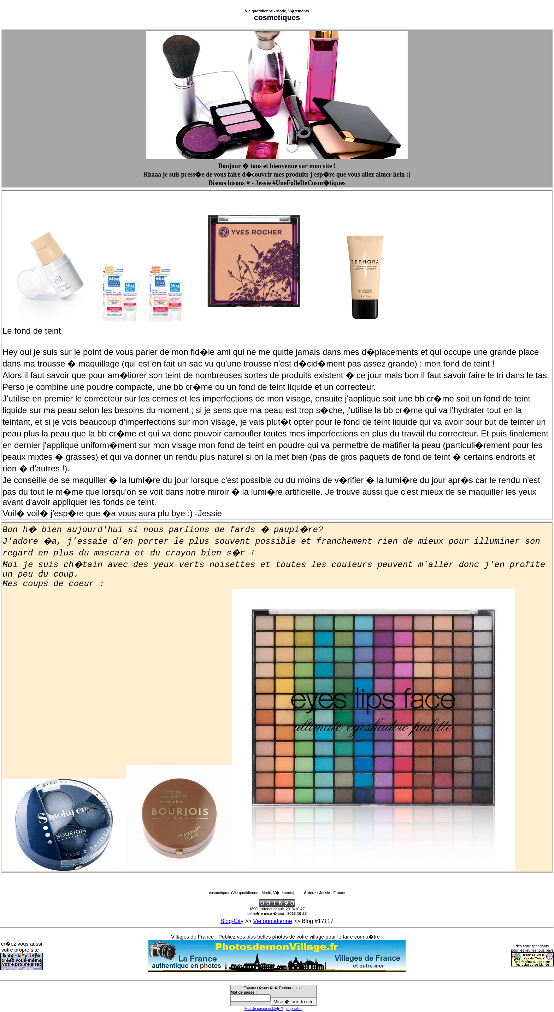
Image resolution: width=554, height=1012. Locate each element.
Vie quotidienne (272, 921)
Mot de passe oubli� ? (263, 1008)
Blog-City (231, 921)
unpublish (295, 1008)
